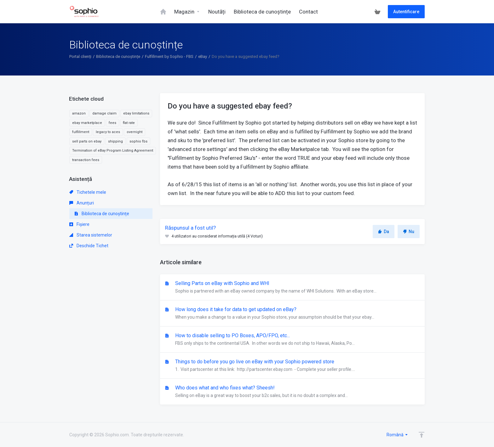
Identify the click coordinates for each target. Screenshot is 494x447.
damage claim (104, 113)
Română (397, 434)
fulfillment (80, 132)
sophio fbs (138, 141)
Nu (408, 231)
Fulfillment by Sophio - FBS (169, 56)
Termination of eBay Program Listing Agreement (112, 150)
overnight (134, 132)
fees (112, 123)
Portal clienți (80, 56)
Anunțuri (81, 202)
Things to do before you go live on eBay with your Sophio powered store (292, 366)
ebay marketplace (87, 123)
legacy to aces (108, 132)
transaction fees (85, 160)
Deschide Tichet (88, 245)
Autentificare (406, 11)
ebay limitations (136, 113)
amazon (79, 113)
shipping (115, 141)
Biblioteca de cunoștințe (118, 56)
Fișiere (79, 224)
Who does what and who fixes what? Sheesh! (292, 392)
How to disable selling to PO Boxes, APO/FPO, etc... (292, 339)
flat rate (129, 123)
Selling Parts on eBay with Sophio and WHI (292, 287)
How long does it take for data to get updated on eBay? (292, 313)
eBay (202, 56)
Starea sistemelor (90, 234)
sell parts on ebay (86, 141)
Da (383, 231)
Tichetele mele (87, 192)
